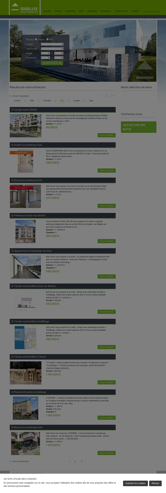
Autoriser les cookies (135, 483)
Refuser (155, 483)
